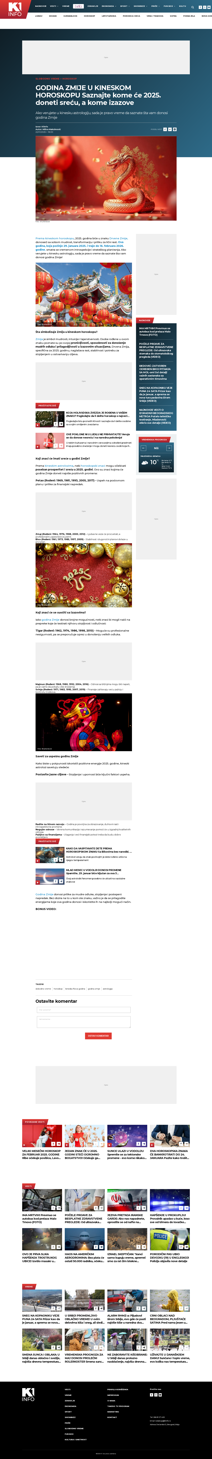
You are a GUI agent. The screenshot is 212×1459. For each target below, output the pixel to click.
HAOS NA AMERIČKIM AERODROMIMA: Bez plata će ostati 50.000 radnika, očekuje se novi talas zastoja (84, 1258)
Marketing (113, 1412)
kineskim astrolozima (58, 465)
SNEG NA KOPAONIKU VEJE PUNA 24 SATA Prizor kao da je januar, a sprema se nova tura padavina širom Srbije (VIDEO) (156, 394)
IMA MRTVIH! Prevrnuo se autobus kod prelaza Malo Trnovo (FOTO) (154, 331)
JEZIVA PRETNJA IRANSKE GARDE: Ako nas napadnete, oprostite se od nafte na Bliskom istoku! (126, 1219)
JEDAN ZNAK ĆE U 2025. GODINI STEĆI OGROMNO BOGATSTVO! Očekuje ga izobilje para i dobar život (82, 1154)
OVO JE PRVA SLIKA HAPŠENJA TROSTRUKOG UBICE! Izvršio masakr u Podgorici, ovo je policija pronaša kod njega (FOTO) (39, 1258)
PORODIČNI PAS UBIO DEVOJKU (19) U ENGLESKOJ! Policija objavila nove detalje (169, 1258)
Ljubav (38, 16)
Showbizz (141, 6)
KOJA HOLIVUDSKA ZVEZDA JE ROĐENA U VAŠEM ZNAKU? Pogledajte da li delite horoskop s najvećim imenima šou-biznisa (98, 414)
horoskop (58, 989)
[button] (143, 448)
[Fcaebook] (165, 129)
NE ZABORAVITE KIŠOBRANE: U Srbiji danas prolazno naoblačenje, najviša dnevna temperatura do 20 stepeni (127, 1358)
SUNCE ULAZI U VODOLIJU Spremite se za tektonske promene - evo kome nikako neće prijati (126, 1154)
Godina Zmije (44, 894)
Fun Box (170, 6)
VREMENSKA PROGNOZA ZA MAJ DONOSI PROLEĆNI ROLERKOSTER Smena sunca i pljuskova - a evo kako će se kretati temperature (85, 1358)
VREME (65, 6)
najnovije (41, 6)
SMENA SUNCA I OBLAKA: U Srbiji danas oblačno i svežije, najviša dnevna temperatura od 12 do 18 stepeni (41, 1358)
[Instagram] (204, 7)
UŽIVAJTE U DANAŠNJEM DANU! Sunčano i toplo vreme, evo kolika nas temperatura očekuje (170, 1358)
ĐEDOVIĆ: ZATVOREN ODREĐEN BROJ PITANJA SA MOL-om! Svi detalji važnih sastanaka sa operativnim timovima (155, 372)
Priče (155, 6)
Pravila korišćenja (117, 1389)
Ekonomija (109, 6)
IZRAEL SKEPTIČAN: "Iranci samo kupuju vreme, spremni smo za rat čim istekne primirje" (126, 1258)
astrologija (107, 989)
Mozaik (53, 16)
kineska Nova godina (75, 989)
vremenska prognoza (154, 439)
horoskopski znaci (93, 465)
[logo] (42, 1417)
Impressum (113, 1395)
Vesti (54, 6)
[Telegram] (175, 129)
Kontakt (112, 1417)
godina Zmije (50, 619)
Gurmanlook (70, 16)
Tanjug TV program (118, 1406)
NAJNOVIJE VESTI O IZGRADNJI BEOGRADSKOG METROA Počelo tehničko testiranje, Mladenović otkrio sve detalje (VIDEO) (156, 416)
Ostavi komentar (98, 1036)
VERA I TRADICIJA (155, 16)
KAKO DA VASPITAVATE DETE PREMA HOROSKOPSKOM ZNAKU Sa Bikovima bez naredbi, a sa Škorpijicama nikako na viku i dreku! (98, 850)
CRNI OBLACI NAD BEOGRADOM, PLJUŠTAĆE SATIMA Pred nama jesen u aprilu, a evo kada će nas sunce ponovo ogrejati (168, 1319)
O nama (111, 1401)
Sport (125, 6)
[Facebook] (200, 7)
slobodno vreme (43, 989)
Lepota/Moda (109, 16)
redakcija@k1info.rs (163, 1421)
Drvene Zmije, (118, 238)
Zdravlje (92, 6)
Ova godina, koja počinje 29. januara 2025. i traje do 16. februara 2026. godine (80, 246)
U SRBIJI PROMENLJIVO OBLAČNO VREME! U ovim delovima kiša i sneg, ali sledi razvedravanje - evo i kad (83, 1319)
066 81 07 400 (159, 1417)
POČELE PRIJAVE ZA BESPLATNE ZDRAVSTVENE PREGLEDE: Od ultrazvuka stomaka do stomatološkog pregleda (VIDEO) (156, 350)
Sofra (173, 16)
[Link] (170, 129)
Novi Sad (156, 448)
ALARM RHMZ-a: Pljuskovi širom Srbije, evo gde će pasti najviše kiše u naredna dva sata (126, 1319)
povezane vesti (34, 1122)
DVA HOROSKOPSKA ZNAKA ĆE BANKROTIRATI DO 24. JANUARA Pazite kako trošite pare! (169, 1154)
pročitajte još (47, 405)
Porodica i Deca (131, 16)
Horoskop (89, 16)
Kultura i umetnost (76, 1439)
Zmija (39, 339)
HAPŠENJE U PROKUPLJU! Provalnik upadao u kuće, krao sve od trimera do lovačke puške (170, 1219)
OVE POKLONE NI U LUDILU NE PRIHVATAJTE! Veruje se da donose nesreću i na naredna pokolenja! (98, 436)
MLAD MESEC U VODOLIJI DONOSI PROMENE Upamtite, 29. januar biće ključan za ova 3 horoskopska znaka (93, 872)
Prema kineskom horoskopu (55, 238)
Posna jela (189, 16)
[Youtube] (209, 7)
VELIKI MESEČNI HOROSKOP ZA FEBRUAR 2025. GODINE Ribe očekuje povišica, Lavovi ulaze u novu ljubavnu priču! (41, 1154)
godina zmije (94, 989)
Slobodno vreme (47, 79)
